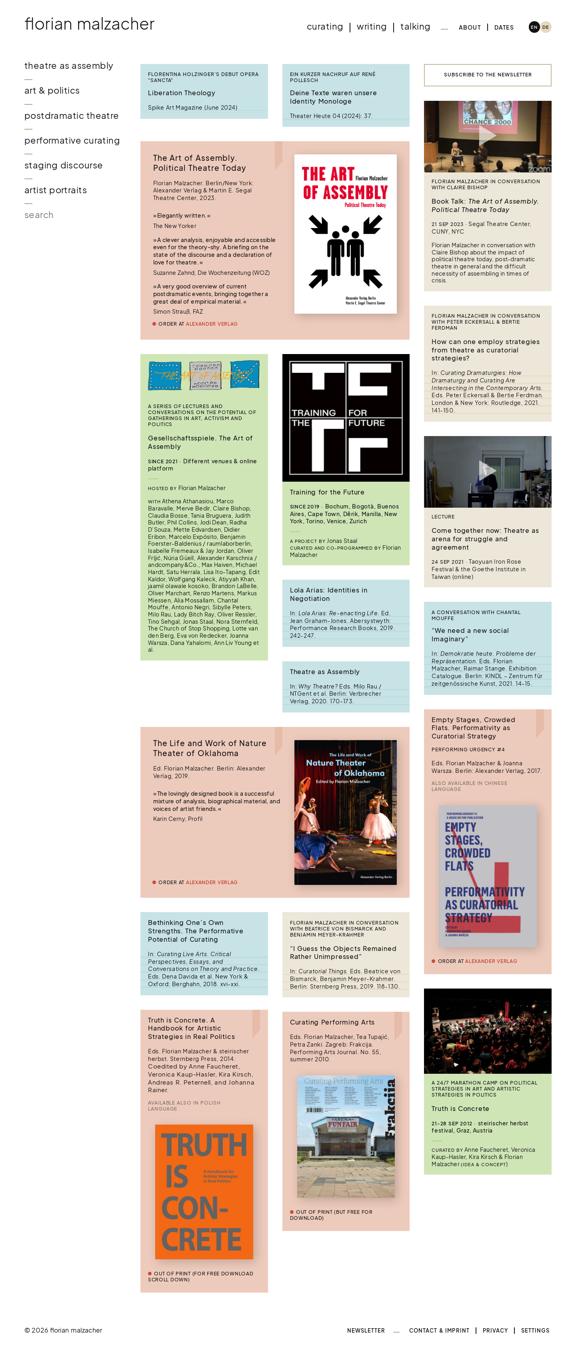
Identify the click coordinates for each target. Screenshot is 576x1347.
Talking (415, 26)
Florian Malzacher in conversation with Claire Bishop (486, 184)
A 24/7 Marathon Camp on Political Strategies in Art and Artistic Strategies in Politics (484, 1089)
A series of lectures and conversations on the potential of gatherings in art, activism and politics (202, 415)
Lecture (443, 517)
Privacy (495, 1330)
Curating (325, 26)
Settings (535, 1330)
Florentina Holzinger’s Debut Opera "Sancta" (203, 77)
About (470, 27)
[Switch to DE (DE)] (546, 27)
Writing (372, 26)
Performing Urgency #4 (468, 750)
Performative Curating (72, 140)
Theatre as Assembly (69, 65)
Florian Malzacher (89, 23)
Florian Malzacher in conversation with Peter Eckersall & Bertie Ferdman (486, 322)
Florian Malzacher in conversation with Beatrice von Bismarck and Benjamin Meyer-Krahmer (344, 929)
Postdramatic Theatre (71, 115)
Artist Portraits (55, 189)
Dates (504, 27)
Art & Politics (52, 90)
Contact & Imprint (439, 1330)
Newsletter (366, 1330)
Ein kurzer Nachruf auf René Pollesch (333, 77)
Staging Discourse (63, 165)
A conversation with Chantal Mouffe (476, 615)
